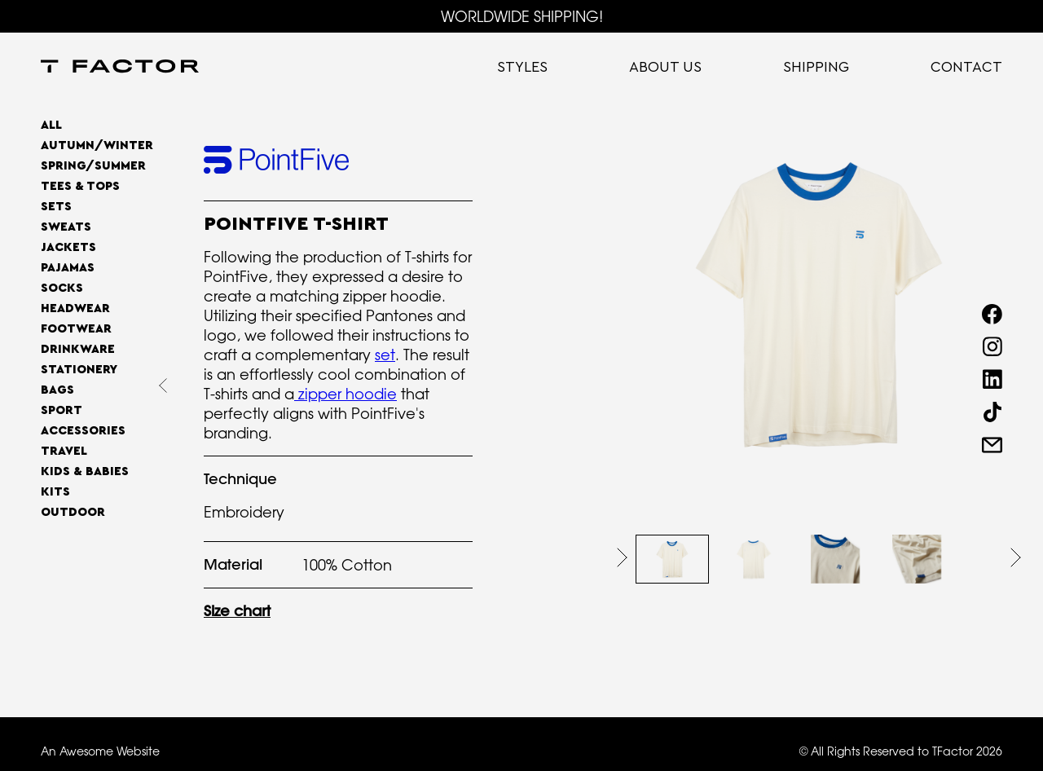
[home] (120, 68)
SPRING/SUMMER (93, 166)
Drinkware (78, 349)
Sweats (66, 227)
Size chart (237, 610)
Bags (57, 390)
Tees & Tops (80, 186)
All (51, 125)
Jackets (68, 247)
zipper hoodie (345, 394)
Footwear (76, 329)
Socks (62, 288)
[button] (622, 557)
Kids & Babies (85, 471)
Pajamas (68, 268)
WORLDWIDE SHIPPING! (522, 16)
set (385, 354)
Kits (55, 492)
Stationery (79, 369)
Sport (61, 410)
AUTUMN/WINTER (97, 145)
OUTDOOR (73, 512)
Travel (64, 451)
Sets (56, 206)
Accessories (83, 431)
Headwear (75, 308)
